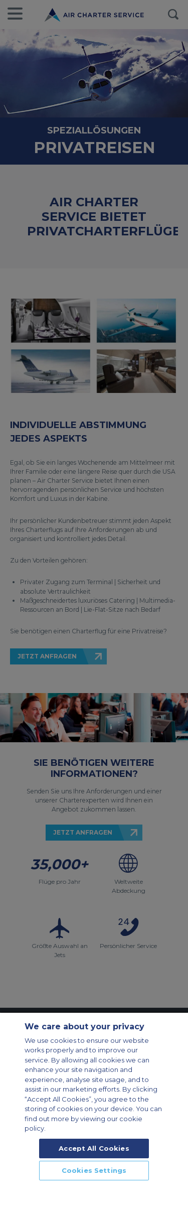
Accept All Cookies (94, 1148)
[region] (94, 1114)
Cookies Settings (94, 1170)
